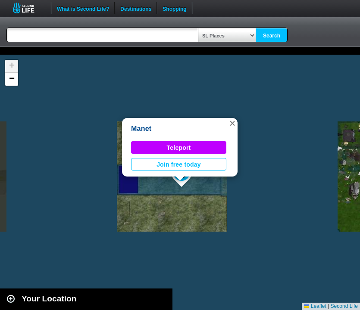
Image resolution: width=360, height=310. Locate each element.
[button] (232, 123)
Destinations (135, 8)
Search (271, 36)
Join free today (179, 164)
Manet (141, 128)
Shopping (174, 8)
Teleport (179, 147)
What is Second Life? (83, 8)
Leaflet (315, 306)
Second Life (28, 8)
